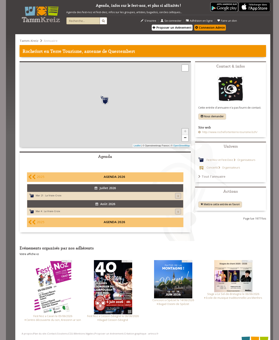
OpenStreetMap (181, 145)
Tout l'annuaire (211, 176)
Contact (51, 333)
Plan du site (39, 333)
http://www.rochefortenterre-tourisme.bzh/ (230, 132)
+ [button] (185, 132)
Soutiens (62, 333)
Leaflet (137, 145)
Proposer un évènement (172, 28)
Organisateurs (246, 160)
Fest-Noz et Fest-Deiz (220, 160)
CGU (70, 333)
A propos (27, 333)
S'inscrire (148, 21)
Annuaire (51, 40)
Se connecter (171, 21)
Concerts (212, 167)
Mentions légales (83, 333)
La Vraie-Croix (53, 195)
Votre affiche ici (29, 254)
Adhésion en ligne (199, 21)
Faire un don (227, 21)
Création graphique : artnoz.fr (141, 333)
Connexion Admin (210, 28)
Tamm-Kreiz (29, 40)
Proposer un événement (109, 333)
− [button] (185, 138)
